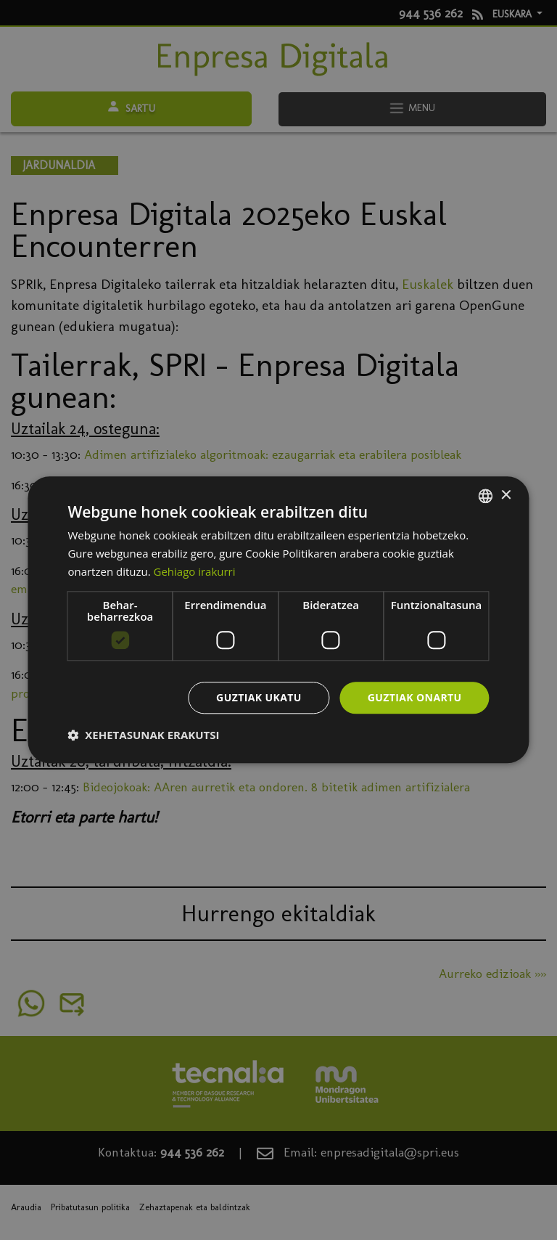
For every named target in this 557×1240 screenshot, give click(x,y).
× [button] (505, 495)
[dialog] (278, 619)
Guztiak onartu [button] (415, 697)
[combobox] (486, 496)
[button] (143, 735)
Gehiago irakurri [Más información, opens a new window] (195, 571)
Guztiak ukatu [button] (259, 697)
